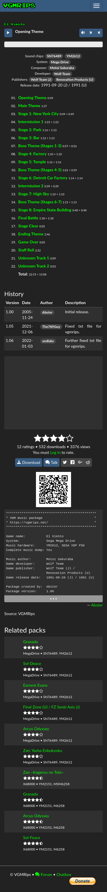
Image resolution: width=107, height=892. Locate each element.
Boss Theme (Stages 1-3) (40, 145)
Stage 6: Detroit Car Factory (43, 177)
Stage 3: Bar (28, 137)
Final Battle (28, 217)
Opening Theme (32, 97)
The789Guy (51, 326)
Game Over (28, 241)
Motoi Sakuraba (62, 68)
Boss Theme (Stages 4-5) (40, 169)
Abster (47, 312)
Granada (30, 641)
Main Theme (29, 105)
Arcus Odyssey (36, 728)
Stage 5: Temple (32, 161)
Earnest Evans (35, 685)
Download (28, 462)
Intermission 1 (30, 121)
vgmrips (19, 5)
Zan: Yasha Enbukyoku (42, 750)
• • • (53, 598)
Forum (43, 874)
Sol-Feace (31, 837)
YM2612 (73, 56)
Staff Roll (26, 249)
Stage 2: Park (29, 129)
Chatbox (63, 874)
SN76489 (54, 56)
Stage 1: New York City (38, 113)
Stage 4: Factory (32, 153)
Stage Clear (28, 225)
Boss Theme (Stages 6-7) (40, 201)
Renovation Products (72, 79)
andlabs (48, 341)
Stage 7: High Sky (33, 193)
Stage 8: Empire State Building (44, 209)
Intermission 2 (30, 185)
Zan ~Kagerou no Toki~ (43, 772)
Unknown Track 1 (33, 257)
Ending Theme (30, 233)
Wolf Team (62, 74)
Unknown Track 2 (33, 265)
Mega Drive (60, 62)
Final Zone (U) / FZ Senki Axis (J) (51, 706)
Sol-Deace (32, 663)
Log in (55, 452)
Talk (51, 462)
